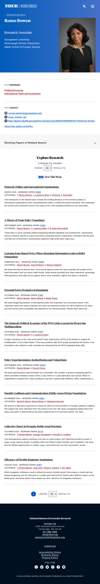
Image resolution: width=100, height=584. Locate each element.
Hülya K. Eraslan (51, 468)
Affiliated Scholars (16, 15)
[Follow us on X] (36, 567)
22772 (40, 431)
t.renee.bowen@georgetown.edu (25, 113)
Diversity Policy (50, 555)
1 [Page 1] (33, 494)
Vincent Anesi (38, 368)
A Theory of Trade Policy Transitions (24, 220)
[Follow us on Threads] (52, 567)
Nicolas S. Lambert (62, 434)
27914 (40, 332)
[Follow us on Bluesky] (47, 567)
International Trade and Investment (22, 93)
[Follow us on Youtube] (63, 567)
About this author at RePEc (18, 126)
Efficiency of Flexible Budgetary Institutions (28, 459)
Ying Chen (38, 468)
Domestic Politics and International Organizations (31, 187)
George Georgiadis (42, 434)
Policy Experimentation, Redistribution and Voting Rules (35, 360)
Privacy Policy (50, 558)
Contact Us (50, 523)
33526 (38, 192)
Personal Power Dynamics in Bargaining (26, 290)
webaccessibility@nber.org (50, 537)
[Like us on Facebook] (58, 567)
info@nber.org (50, 534)
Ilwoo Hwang (37, 298)
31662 (42, 225)
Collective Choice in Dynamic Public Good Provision (32, 426)
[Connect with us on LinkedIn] (41, 567)
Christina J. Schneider (62, 195)
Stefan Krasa (52, 298)
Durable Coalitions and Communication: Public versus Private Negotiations (45, 393)
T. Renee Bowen (24, 195)
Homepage (50, 546)
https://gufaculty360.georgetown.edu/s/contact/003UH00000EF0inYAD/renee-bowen (51, 121)
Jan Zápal (66, 468)
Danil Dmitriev (37, 265)
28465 (41, 262)
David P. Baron (24, 401)
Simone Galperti (54, 265)
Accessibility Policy (50, 552)
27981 (40, 295)
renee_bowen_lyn (17, 117)
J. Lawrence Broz (41, 195)
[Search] (84, 6)
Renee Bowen (23, 228)
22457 (39, 465)
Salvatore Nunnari (55, 401)
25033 (42, 365)
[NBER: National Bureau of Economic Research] (23, 7)
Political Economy (13, 90)
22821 (42, 398)
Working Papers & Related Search (25, 142)
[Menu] (93, 6)
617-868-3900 (50, 532)
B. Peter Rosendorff (59, 228)
